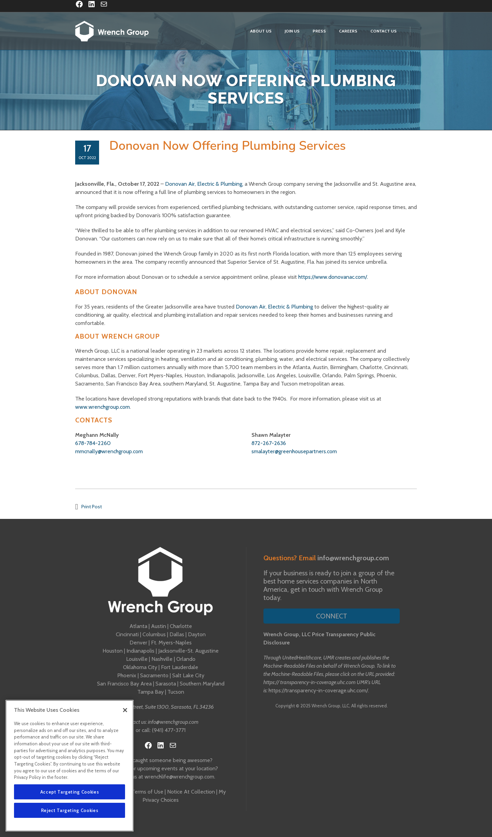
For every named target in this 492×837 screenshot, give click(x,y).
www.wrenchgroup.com (102, 407)
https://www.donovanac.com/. (333, 277)
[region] (69, 766)
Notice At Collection (191, 791)
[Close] (125, 710)
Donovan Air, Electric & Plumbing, (204, 184)
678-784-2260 (93, 443)
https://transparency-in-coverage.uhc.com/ (318, 690)
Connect (331, 616)
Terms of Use (147, 791)
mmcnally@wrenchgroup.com (109, 451)
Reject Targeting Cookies (69, 810)
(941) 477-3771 (169, 730)
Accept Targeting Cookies (69, 792)
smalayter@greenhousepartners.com (294, 451)
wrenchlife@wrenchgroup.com (179, 776)
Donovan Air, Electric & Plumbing (274, 306)
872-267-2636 (268, 443)
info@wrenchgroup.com (173, 722)
